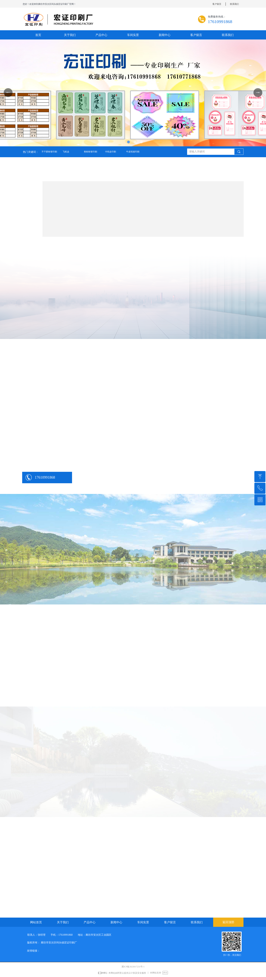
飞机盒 (66, 151)
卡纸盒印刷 (110, 151)
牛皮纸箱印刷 (132, 151)
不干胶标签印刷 (49, 151)
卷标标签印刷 (90, 151)
